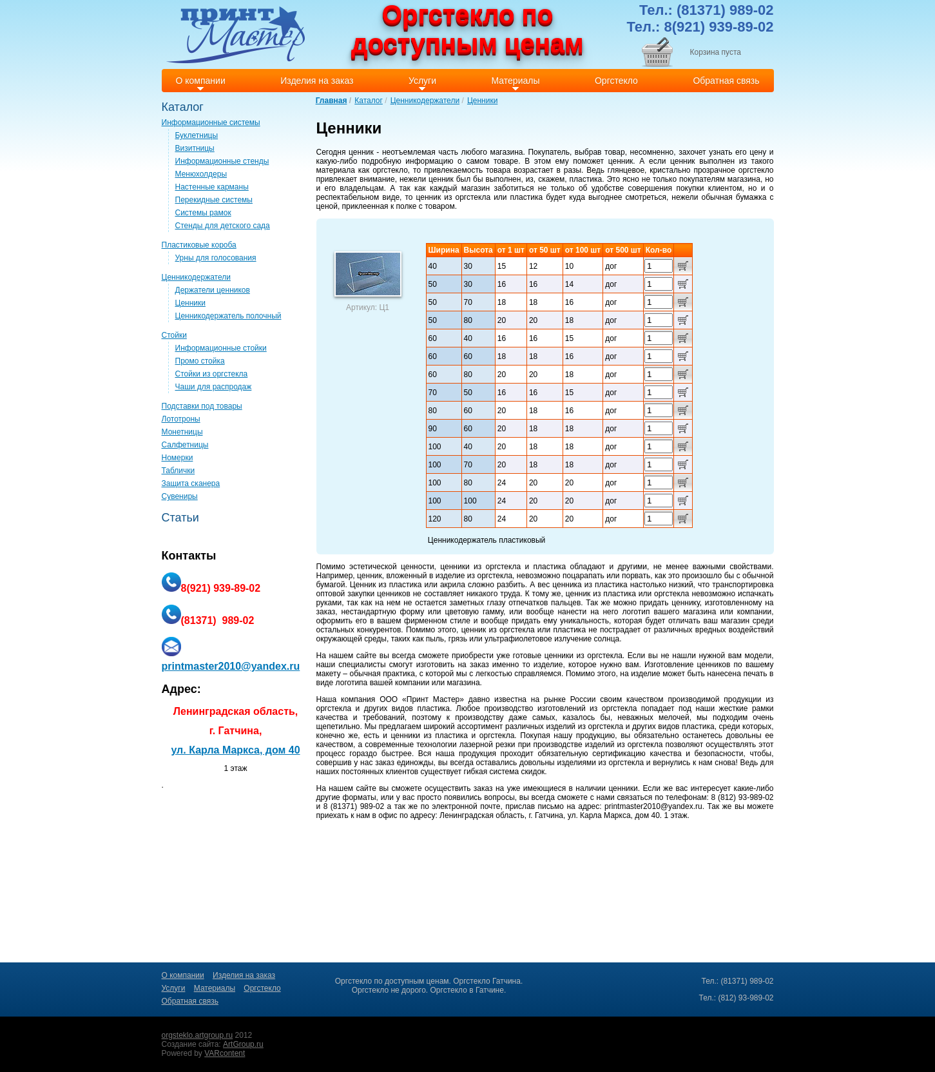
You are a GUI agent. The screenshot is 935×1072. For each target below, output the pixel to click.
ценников (393, 593)
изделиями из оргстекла (600, 762)
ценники (454, 566)
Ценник (363, 584)
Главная (331, 100)
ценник (361, 152)
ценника (567, 584)
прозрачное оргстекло (733, 170)
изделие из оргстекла (474, 575)
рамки (763, 708)
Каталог (368, 100)
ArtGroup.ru (243, 1044)
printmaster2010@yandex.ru (653, 806)
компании (754, 611)
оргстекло (390, 170)
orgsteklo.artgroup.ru (197, 1035)
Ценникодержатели (424, 100)
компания (358, 699)
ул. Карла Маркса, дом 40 (235, 750)
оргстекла (473, 197)
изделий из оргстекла (584, 726)
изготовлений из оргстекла (587, 708)
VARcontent (224, 1053)
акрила (452, 584)
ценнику (685, 602)
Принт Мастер (433, 699)
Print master (236, 34)
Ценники (482, 100)
